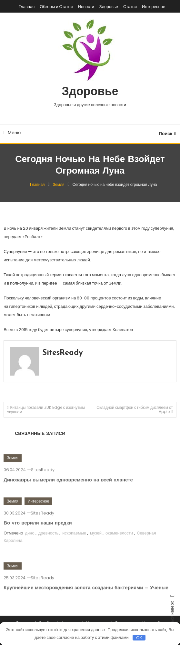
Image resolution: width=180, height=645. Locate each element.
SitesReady (62, 353)
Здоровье (108, 7)
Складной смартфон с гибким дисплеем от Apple (134, 409)
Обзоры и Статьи (56, 7)
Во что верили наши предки (38, 529)
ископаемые (74, 539)
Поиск (167, 133)
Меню (12, 132)
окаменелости (119, 539)
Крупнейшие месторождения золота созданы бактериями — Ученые (86, 594)
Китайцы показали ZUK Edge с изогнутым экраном (46, 410)
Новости (86, 7)
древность (48, 539)
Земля (12, 464)
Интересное (153, 7)
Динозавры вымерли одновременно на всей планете (68, 486)
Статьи (130, 7)
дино (29, 539)
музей (96, 539)
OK (139, 637)
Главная (27, 7)
